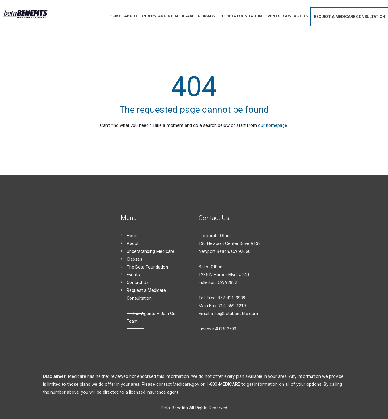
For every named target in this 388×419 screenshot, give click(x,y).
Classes (135, 259)
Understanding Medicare (150, 251)
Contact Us (138, 282)
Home (133, 235)
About (133, 243)
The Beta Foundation (147, 267)
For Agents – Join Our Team (152, 317)
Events (133, 274)
